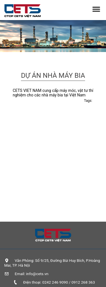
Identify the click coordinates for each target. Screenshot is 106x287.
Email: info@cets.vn (31, 273)
